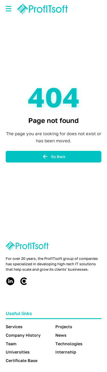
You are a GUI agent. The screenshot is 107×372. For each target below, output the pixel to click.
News (60, 335)
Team (11, 343)
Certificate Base (21, 360)
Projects (63, 326)
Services (14, 326)
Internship (65, 352)
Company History (23, 335)
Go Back (53, 156)
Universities (18, 352)
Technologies (68, 343)
